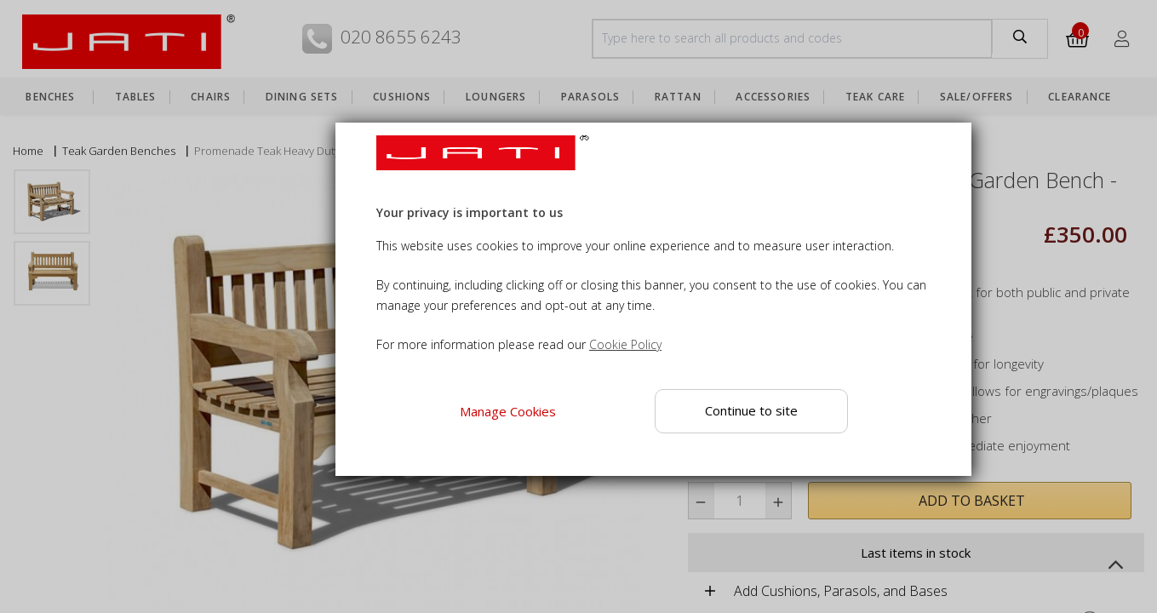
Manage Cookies (508, 411)
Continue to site (751, 410)
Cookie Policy (625, 344)
